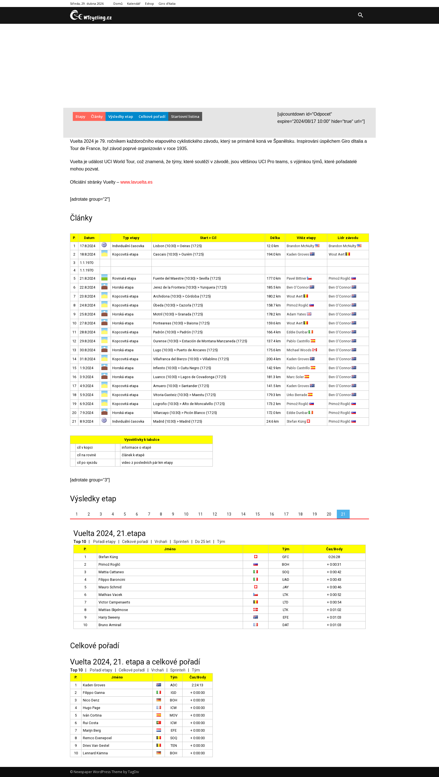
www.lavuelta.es (136, 182)
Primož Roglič (342, 278)
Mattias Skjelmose (113, 610)
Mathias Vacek (110, 595)
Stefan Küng (298, 421)
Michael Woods (302, 350)
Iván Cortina (92, 715)
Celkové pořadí (135, 541)
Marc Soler (298, 377)
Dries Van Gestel (96, 745)
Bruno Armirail (110, 625)
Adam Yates (299, 314)
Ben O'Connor (300, 287)
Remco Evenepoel (97, 738)
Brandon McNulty (303, 246)
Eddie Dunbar (300, 332)
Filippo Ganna (94, 693)
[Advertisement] (219, 66)
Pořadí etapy (104, 541)
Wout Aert (339, 254)
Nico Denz (91, 700)
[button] (360, 15)
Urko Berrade (299, 395)
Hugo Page (91, 708)
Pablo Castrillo (301, 341)
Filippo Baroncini (112, 579)
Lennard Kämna (95, 753)
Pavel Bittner (299, 278)
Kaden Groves (300, 254)
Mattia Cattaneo (111, 572)
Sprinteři (181, 541)
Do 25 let (203, 541)
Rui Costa (90, 723)
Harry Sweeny (109, 617)
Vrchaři (161, 541)
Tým (221, 541)
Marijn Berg (92, 730)
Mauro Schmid (110, 587)
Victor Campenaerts (114, 602)
